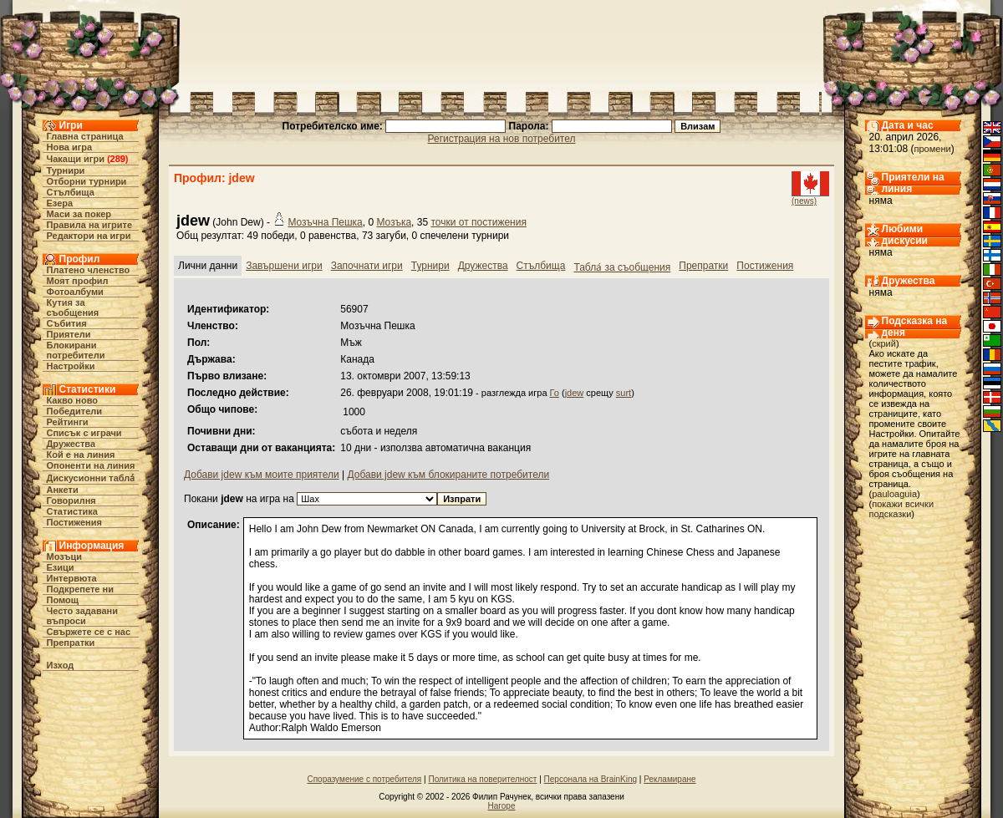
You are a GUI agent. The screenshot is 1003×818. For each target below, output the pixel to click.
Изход (60, 665)
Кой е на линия (81, 455)
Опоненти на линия (91, 465)
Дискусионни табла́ (91, 478)
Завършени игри (284, 266)
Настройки (71, 366)
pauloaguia (894, 494)
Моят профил (78, 281)
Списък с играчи (84, 433)
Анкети (63, 490)
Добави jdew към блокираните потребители (448, 474)
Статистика (73, 511)
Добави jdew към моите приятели (261, 474)
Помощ (63, 600)
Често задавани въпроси (83, 616)
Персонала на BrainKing (590, 779)
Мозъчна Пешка (325, 222)
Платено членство (88, 270)
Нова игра (70, 147)
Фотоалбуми (75, 292)
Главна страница (85, 136)
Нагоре (502, 805)
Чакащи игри (75, 159)
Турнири (66, 170)
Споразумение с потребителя (364, 779)
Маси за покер (79, 214)
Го (554, 393)
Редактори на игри (89, 236)
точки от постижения (478, 222)
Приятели (69, 334)
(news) (804, 201)
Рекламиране (669, 779)
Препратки (71, 643)
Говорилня (71, 500)
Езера (60, 203)
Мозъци (64, 556)
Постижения (74, 522)
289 (117, 159)
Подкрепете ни (80, 589)
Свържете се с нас (89, 632)
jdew (574, 393)
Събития (67, 323)
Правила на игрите (90, 225)
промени (932, 149)
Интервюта (72, 578)
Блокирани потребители (76, 350)
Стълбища (70, 192)
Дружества (71, 444)
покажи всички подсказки (901, 509)
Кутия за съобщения (73, 307)
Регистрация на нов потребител (502, 139)
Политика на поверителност (482, 779)
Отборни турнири (87, 181)
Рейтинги (68, 422)
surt (623, 393)
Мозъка (393, 222)
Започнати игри (367, 266)
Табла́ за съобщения (621, 267)
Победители (75, 411)
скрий (884, 343)
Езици (60, 567)
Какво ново (73, 400)
